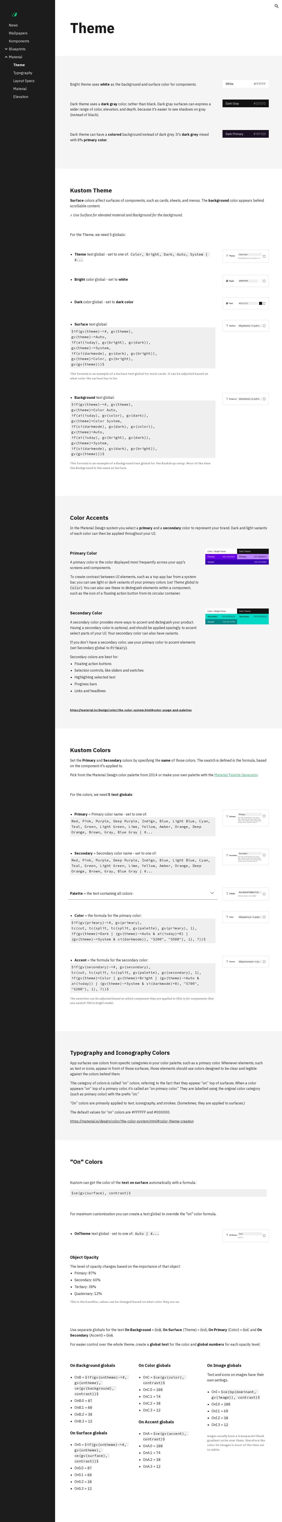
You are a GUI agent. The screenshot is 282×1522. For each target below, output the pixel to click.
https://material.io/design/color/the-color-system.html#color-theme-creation (132, 1121)
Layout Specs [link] (24, 81)
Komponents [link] (19, 41)
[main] (168, 28)
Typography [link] (22, 73)
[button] (276, 6)
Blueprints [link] (17, 49)
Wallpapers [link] (18, 33)
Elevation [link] (20, 96)
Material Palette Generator (236, 775)
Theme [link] (19, 65)
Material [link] (15, 57)
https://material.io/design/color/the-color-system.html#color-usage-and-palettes (131, 710)
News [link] (13, 25)
